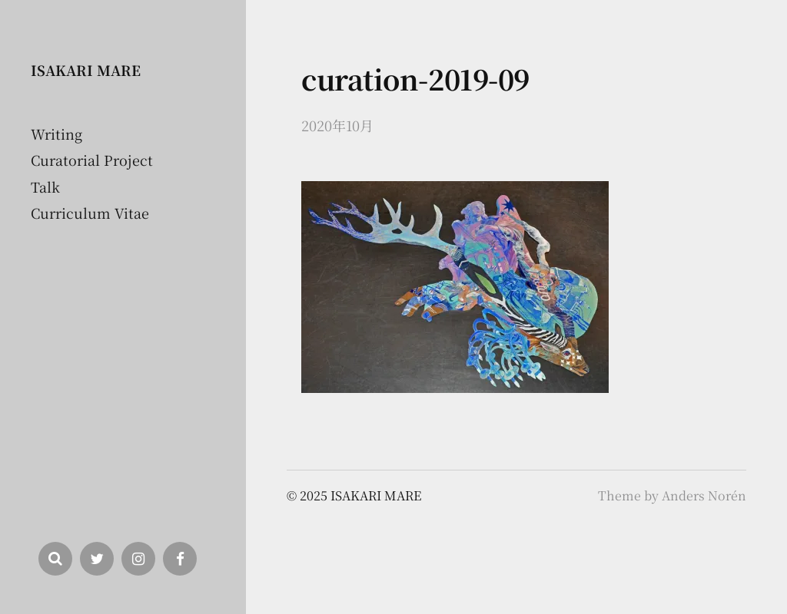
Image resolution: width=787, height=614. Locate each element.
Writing (56, 134)
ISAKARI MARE (86, 70)
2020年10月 (337, 125)
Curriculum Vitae (90, 213)
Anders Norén (704, 495)
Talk (45, 186)
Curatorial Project (92, 160)
